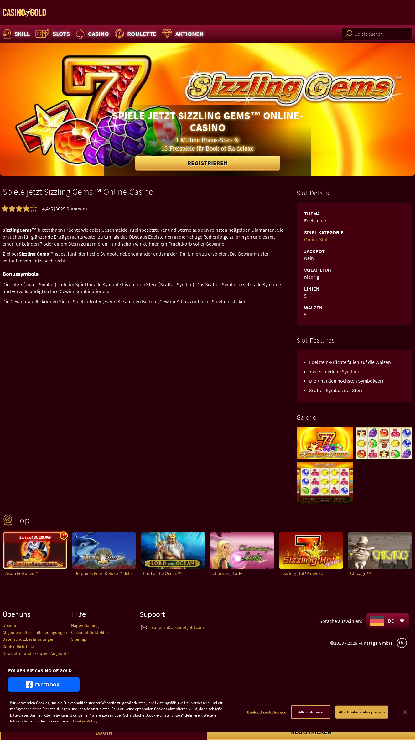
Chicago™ (360, 573)
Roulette (134, 34)
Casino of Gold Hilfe (89, 632)
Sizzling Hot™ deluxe (302, 573)
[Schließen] (405, 718)
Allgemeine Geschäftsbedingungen (35, 632)
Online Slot (316, 239)
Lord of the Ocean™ (162, 573)
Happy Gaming (85, 625)
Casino (91, 34)
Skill (16, 34)
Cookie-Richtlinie (18, 646)
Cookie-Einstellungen (266, 718)
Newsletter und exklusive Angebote (36, 653)
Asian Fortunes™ (22, 573)
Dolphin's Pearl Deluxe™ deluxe (105, 573)
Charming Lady (227, 573)
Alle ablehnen (311, 718)
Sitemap (78, 639)
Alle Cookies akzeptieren (362, 718)
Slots (52, 34)
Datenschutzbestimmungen (28, 639)
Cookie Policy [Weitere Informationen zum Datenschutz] (85, 727)
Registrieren (207, 163)
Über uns (11, 625)
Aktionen (182, 34)
